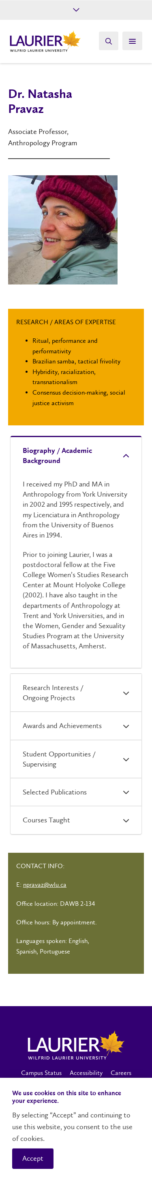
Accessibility (86, 1073)
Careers (121, 1073)
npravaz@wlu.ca (44, 884)
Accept (32, 1158)
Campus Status (41, 1073)
